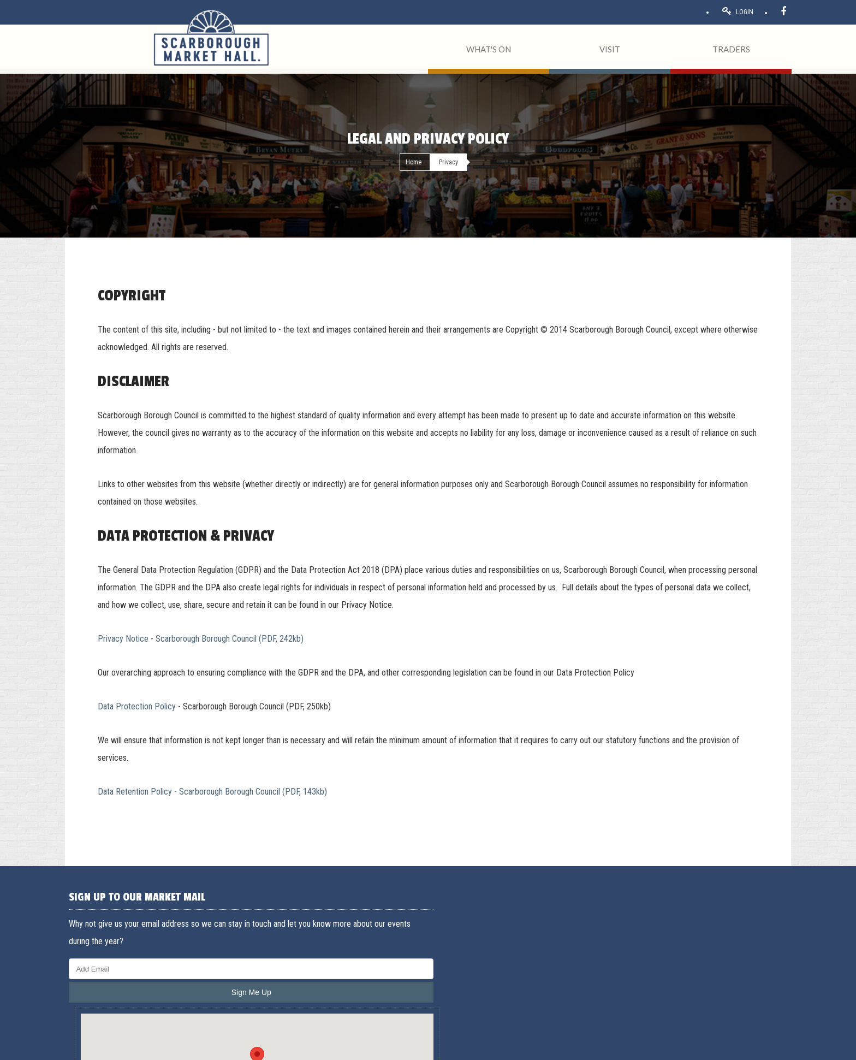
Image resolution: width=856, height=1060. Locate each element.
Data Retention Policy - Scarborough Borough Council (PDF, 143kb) (212, 791)
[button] (428, 941)
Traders (587, 948)
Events (587, 961)
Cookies (204, 1047)
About (586, 935)
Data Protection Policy (137, 706)
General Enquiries (733, 922)
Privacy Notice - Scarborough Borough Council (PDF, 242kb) (201, 638)
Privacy (178, 1047)
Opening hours (599, 974)
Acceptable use (147, 1047)
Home (413, 162)
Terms (113, 1047)
